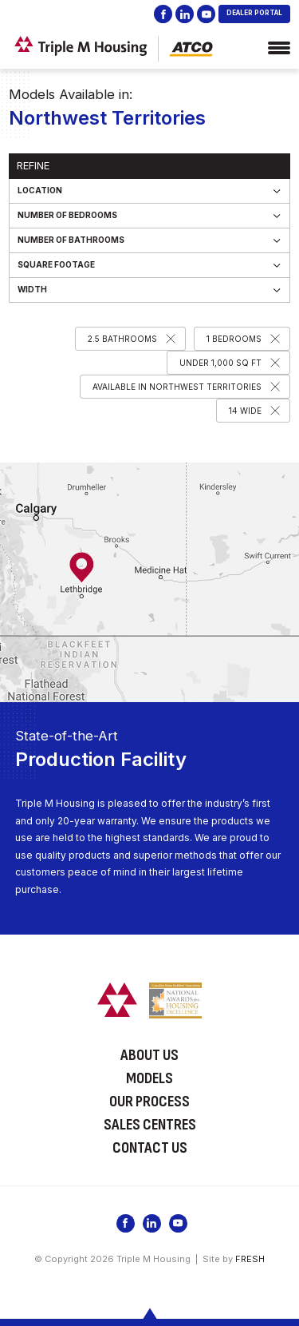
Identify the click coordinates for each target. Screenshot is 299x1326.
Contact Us (149, 1147)
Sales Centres (150, 1124)
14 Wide (245, 410)
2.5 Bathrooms (122, 338)
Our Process (149, 1101)
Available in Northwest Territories (177, 386)
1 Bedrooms (234, 338)
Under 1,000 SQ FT (220, 362)
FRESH (250, 1258)
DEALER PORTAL (254, 13)
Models (149, 1078)
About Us (149, 1055)
